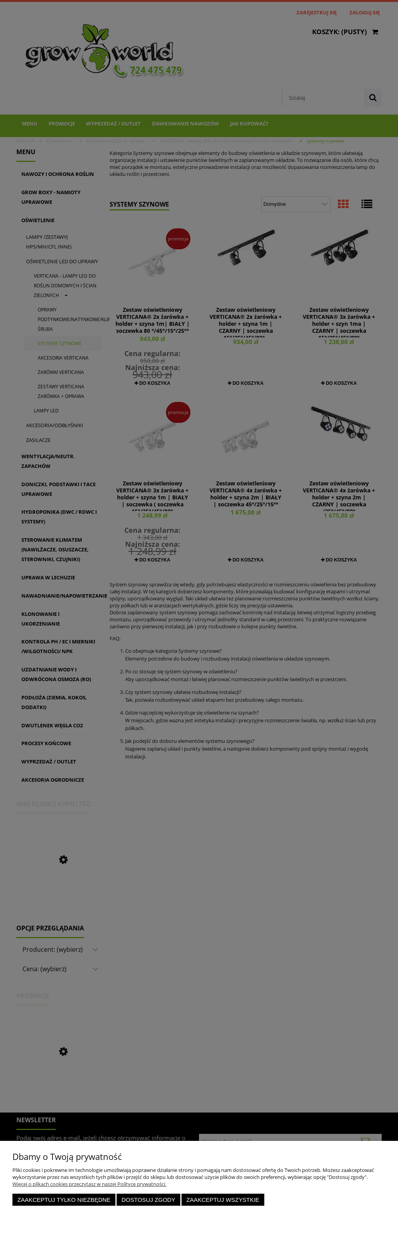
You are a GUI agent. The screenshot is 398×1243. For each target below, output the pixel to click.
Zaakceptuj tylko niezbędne (64, 1199)
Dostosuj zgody (148, 1199)
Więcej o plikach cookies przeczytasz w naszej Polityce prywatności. (89, 1183)
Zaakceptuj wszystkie (222, 1199)
